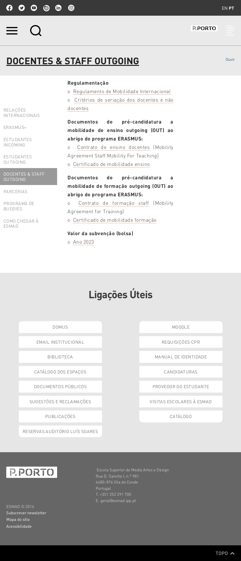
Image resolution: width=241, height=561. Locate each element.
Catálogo (181, 416)
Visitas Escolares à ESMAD (181, 401)
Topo (225, 553)
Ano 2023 (83, 241)
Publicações (60, 416)
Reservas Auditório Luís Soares (60, 431)
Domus (60, 327)
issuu (46, 8)
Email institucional (60, 342)
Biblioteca (60, 356)
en (225, 8)
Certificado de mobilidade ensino (111, 164)
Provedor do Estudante (181, 386)
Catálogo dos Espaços (60, 371)
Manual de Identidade (181, 356)
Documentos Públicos (60, 386)
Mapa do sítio (18, 519)
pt (231, 8)
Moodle (181, 327)
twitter (22, 8)
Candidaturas (180, 371)
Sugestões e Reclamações (60, 401)
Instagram (70, 8)
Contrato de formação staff (113, 202)
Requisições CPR (181, 342)
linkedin (58, 8)
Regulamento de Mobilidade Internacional (122, 91)
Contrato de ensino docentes (113, 147)
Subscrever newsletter (26, 512)
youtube (34, 8)
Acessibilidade (19, 526)
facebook (9, 8)
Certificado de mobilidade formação (115, 219)
